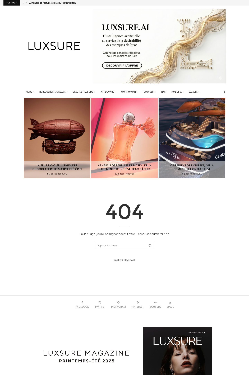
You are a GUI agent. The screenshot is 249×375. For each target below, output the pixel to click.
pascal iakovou (59, 173)
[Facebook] (82, 305)
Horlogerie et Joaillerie (52, 91)
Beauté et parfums (83, 91)
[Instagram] (118, 305)
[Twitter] (100, 305)
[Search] (224, 92)
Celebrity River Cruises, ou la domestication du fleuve (192, 167)
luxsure (193, 91)
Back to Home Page (124, 259)
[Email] (170, 305)
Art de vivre (107, 91)
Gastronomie (128, 91)
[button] (23, 3)
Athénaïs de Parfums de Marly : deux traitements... (56, 2)
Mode (29, 91)
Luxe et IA (177, 91)
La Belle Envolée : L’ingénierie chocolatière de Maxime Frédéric (57, 167)
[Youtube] (155, 305)
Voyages (148, 91)
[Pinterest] (138, 305)
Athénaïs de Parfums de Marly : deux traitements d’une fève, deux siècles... (124, 167)
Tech (163, 91)
